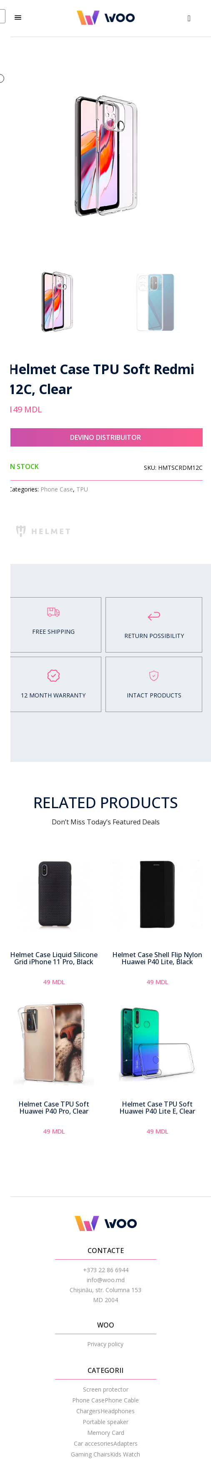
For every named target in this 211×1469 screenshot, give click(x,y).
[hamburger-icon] (17, 18)
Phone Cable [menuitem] (122, 1400)
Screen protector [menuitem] (105, 1389)
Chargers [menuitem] (88, 1411)
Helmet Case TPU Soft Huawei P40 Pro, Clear (53, 1107)
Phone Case (56, 489)
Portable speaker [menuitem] (105, 1422)
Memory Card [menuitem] (105, 1433)
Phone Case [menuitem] (88, 1400)
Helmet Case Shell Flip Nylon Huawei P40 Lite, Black (157, 958)
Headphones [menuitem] (117, 1411)
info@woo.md (106, 1280)
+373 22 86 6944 (105, 1270)
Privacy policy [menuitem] (105, 1344)
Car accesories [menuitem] (93, 1443)
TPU (82, 489)
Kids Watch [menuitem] (125, 1454)
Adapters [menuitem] (125, 1443)
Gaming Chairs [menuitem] (90, 1454)
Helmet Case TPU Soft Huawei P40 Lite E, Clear (157, 1107)
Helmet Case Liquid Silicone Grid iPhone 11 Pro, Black (54, 958)
